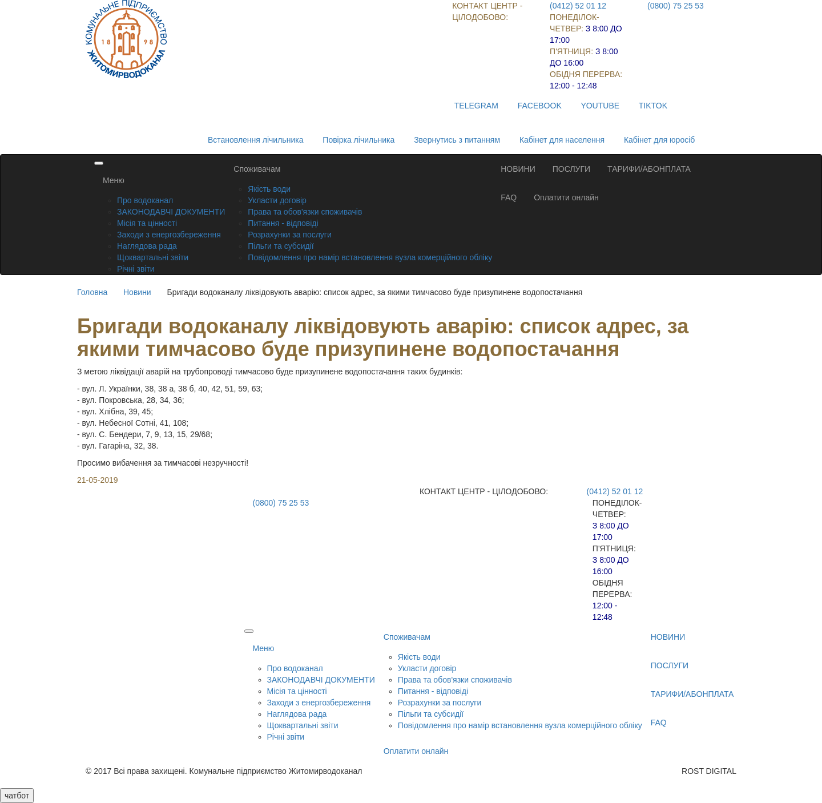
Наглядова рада (147, 246)
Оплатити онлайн (566, 197)
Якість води (269, 188)
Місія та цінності (147, 223)
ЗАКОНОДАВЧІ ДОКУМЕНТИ (171, 211)
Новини (137, 292)
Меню (113, 180)
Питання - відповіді (283, 223)
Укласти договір (277, 200)
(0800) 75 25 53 (675, 5)
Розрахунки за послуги (289, 234)
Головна (92, 292)
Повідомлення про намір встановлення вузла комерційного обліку (370, 257)
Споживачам (256, 168)
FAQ (509, 197)
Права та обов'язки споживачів (305, 211)
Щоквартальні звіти (152, 257)
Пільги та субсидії (280, 246)
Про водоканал (145, 200)
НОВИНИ (518, 168)
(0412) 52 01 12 (578, 5)
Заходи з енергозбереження (169, 234)
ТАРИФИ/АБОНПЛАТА (649, 168)
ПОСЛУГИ (571, 168)
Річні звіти (136, 268)
